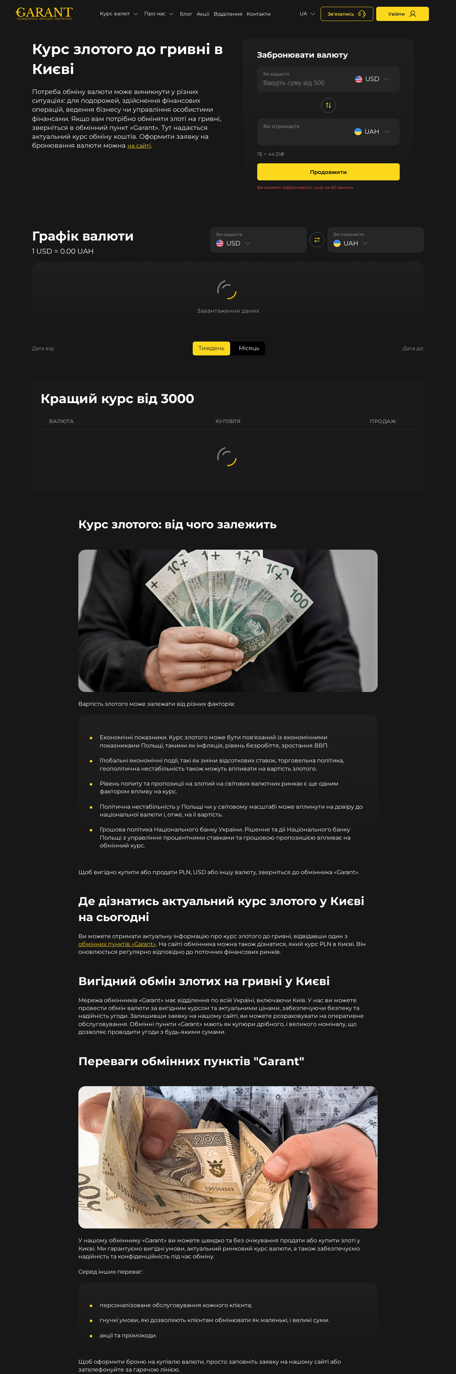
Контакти (259, 14)
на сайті (139, 145)
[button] (120, 14)
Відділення (228, 14)
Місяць (249, 348)
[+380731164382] (347, 14)
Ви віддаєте (276, 73)
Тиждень (211, 348)
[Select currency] (373, 79)
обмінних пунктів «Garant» (117, 944)
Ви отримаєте (281, 126)
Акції (203, 14)
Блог (186, 14)
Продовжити (328, 172)
